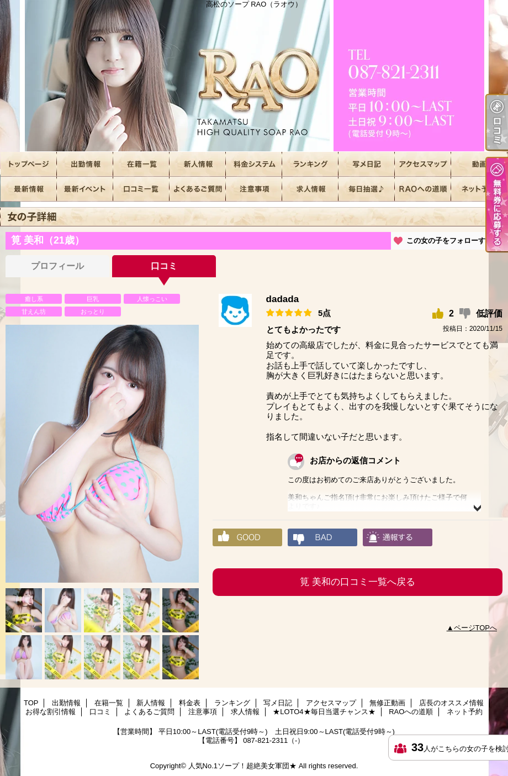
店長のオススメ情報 (29, 189)
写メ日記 (366, 164)
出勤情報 (85, 164)
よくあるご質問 (198, 189)
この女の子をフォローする (449, 240)
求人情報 (310, 189)
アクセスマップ (423, 164)
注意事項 (254, 189)
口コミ (141, 189)
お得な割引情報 (85, 189)
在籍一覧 (141, 164)
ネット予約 (479, 189)
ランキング (310, 164)
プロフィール (57, 266)
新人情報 (198, 164)
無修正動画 (479, 164)
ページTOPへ (476, 628)
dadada (282, 299)
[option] (102, 454)
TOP (29, 164)
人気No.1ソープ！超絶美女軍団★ (242, 766)
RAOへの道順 (423, 189)
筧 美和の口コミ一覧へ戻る (357, 582)
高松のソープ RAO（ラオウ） (254, 76)
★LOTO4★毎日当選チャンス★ (366, 189)
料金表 (254, 164)
